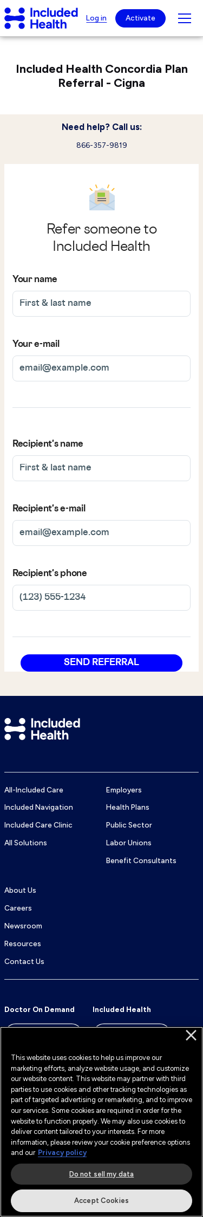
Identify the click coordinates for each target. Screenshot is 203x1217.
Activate (140, 17)
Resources (22, 943)
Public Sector (129, 825)
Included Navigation (38, 807)
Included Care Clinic (38, 825)
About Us (20, 890)
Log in (96, 17)
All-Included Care (33, 789)
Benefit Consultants (141, 860)
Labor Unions (129, 842)
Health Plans (127, 807)
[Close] (191, 1035)
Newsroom (23, 925)
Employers (124, 789)
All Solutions (25, 842)
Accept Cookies (101, 1201)
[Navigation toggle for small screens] (185, 18)
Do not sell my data (101, 1174)
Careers (18, 908)
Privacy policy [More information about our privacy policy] (62, 1152)
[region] (101, 1122)
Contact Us (24, 961)
